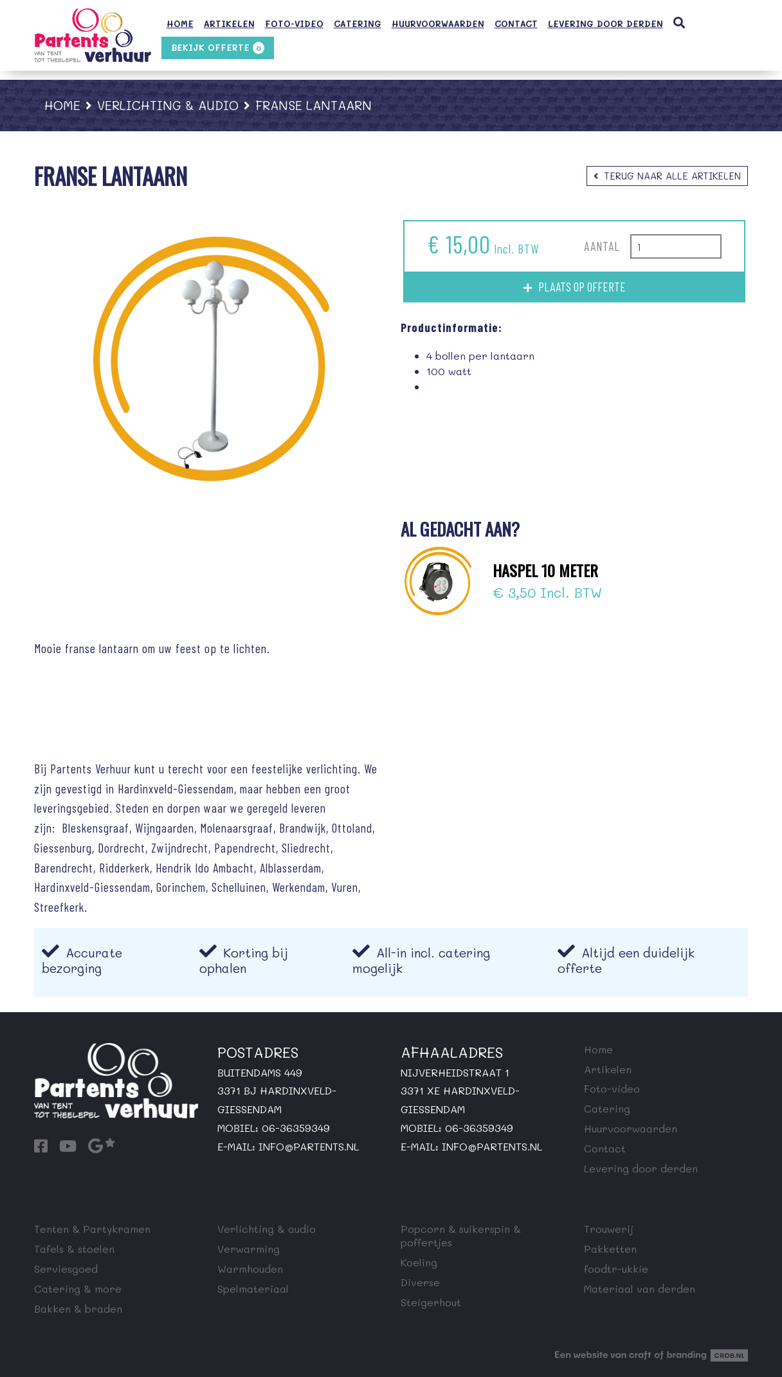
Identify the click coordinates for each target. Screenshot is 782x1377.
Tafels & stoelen (74, 1248)
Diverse (420, 1282)
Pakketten (610, 1248)
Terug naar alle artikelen (673, 176)
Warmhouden (250, 1268)
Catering (357, 24)
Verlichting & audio (168, 105)
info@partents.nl (309, 1146)
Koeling (419, 1262)
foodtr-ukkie (616, 1268)
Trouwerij (608, 1228)
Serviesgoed (66, 1268)
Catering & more (78, 1288)
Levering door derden (605, 24)
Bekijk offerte (217, 48)
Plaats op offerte (582, 286)
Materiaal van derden (639, 1288)
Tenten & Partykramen (92, 1228)
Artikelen (229, 24)
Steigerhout (431, 1302)
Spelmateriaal (253, 1288)
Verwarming (248, 1248)
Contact (516, 24)
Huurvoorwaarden (438, 24)
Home (180, 24)
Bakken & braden (78, 1308)
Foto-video (294, 24)
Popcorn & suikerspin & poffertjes (461, 1235)
